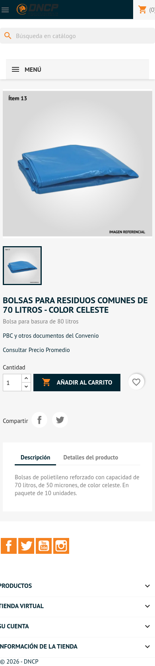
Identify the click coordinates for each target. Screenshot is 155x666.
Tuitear (60, 420)
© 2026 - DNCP (19, 661)
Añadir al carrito (77, 382)
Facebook (9, 546)
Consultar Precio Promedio (36, 350)
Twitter (26, 546)
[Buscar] (77, 36)
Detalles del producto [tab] (91, 457)
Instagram (61, 546)
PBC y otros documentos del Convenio (51, 335)
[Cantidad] (12, 382)
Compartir (39, 420)
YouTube (44, 546)
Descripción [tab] (35, 457)
